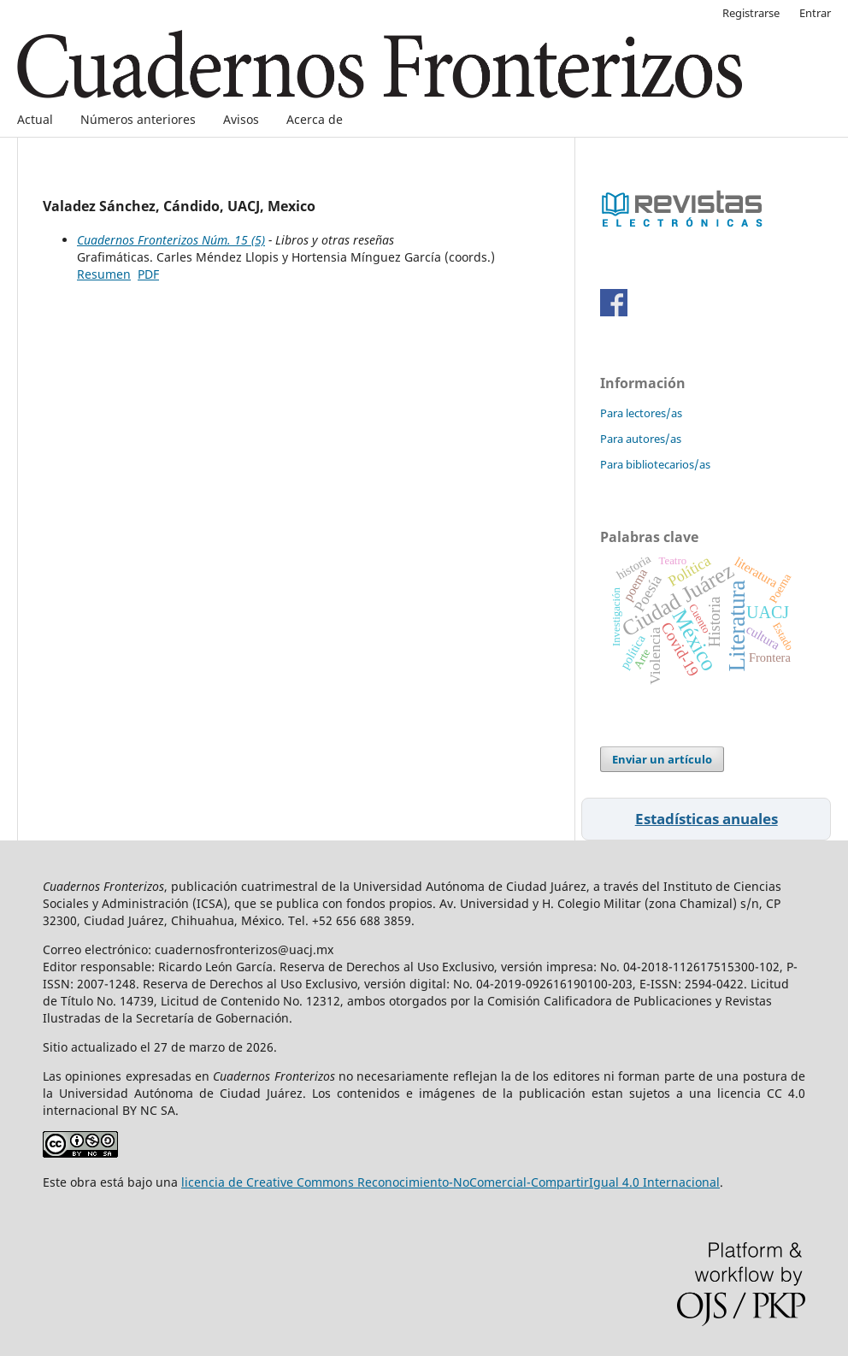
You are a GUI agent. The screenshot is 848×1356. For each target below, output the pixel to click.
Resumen (104, 274)
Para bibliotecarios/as (655, 464)
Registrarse (751, 13)
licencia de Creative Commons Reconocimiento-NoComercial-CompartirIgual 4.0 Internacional (450, 1182)
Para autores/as (640, 438)
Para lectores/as (641, 413)
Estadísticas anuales (706, 819)
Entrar (815, 13)
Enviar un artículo (662, 759)
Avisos (241, 119)
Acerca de (314, 119)
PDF (148, 274)
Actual (35, 119)
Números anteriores (138, 119)
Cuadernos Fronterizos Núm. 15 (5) (171, 240)
